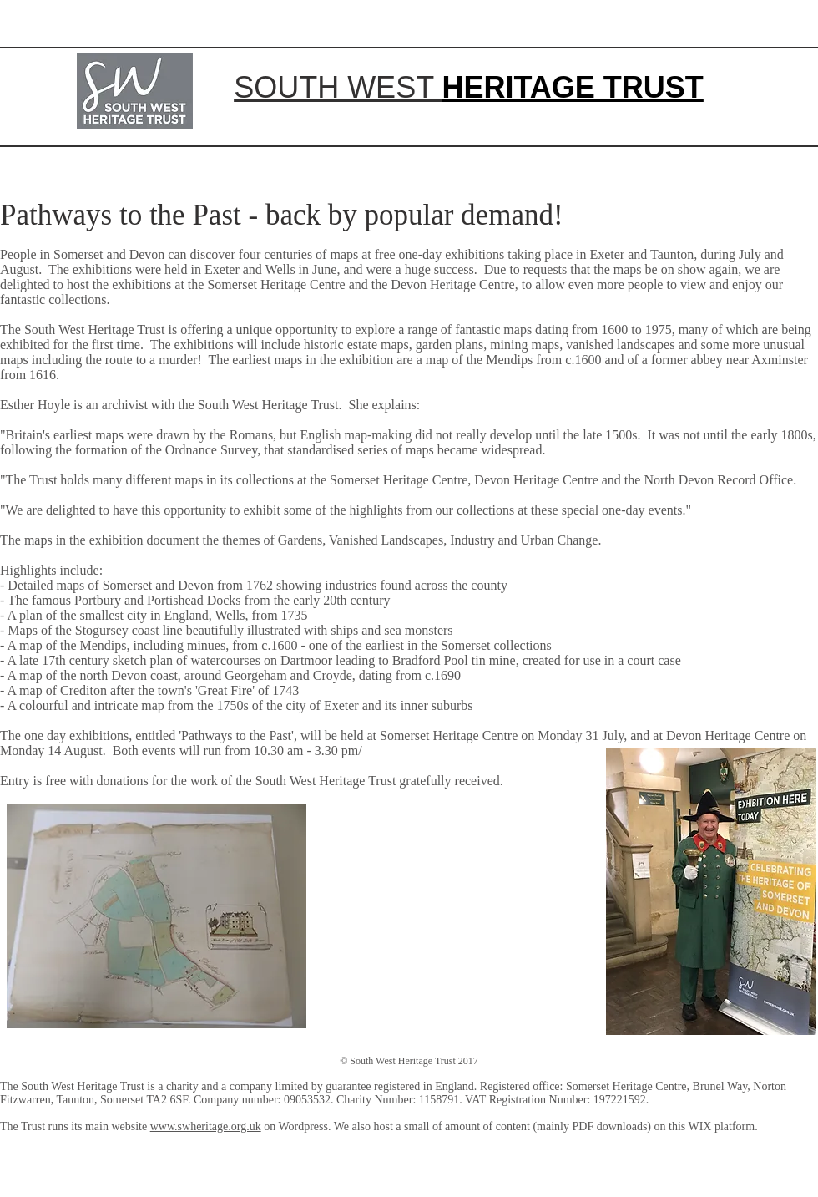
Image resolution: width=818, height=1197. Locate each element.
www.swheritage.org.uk (205, 1126)
